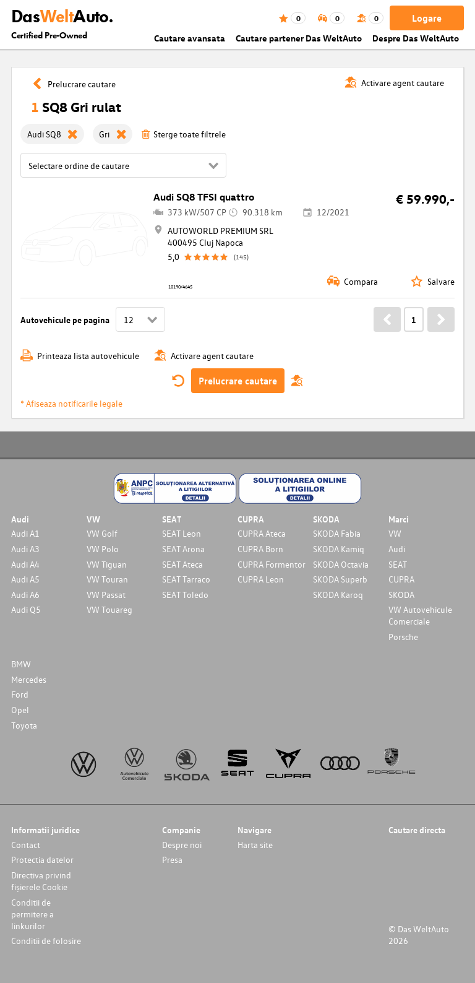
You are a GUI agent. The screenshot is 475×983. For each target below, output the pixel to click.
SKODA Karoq (338, 594)
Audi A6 (25, 594)
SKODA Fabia (337, 533)
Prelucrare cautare (238, 381)
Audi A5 (25, 579)
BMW (21, 664)
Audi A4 (25, 564)
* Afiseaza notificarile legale (71, 403)
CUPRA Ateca (262, 533)
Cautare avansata (189, 38)
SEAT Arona (183, 549)
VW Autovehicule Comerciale (420, 615)
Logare (427, 18)
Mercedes (28, 679)
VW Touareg (109, 609)
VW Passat (106, 594)
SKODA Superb (340, 579)
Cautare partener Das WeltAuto (299, 38)
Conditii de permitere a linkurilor (32, 914)
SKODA (401, 594)
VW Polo (103, 549)
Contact (25, 845)
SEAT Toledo (185, 594)
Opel (20, 710)
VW (394, 533)
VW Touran (107, 579)
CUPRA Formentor (272, 564)
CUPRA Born (260, 549)
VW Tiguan (107, 564)
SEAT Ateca (182, 564)
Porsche (403, 637)
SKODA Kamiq (338, 549)
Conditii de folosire (46, 940)
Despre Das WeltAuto (415, 38)
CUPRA (401, 579)
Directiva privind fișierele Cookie (41, 881)
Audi (396, 549)
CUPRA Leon (261, 579)
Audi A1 (25, 533)
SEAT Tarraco (186, 579)
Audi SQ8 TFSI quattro (203, 197)
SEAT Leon (181, 533)
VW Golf (102, 533)
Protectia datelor (42, 859)
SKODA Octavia (341, 564)
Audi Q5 (26, 609)
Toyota (24, 725)
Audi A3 (25, 549)
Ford (19, 694)
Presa (172, 859)
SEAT (397, 564)
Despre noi (182, 845)
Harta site (255, 845)
